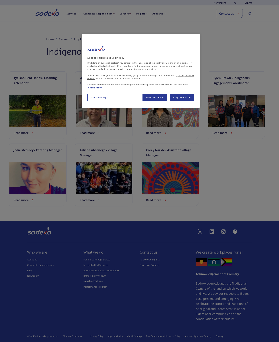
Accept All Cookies (182, 97)
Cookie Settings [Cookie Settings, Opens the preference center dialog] (100, 97)
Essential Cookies (155, 97)
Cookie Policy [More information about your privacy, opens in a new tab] (95, 87)
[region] (141, 71)
